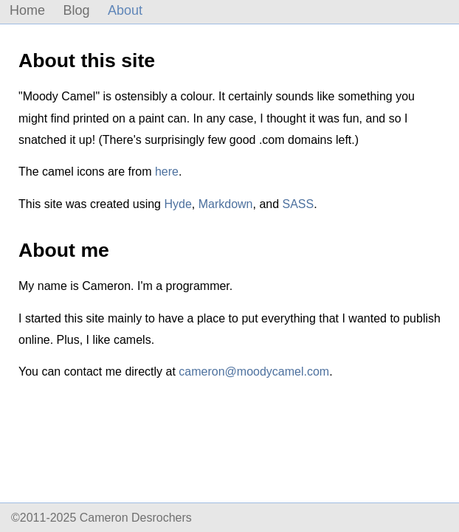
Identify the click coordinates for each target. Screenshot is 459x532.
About (125, 10)
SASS (298, 204)
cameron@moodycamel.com (254, 371)
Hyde (177, 204)
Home (27, 10)
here (167, 171)
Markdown (226, 204)
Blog (76, 10)
